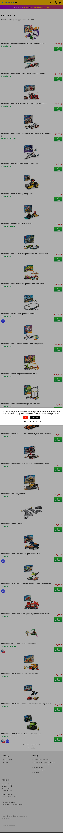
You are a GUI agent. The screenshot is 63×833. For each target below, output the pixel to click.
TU (40, 421)
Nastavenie (35, 417)
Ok (25, 417)
